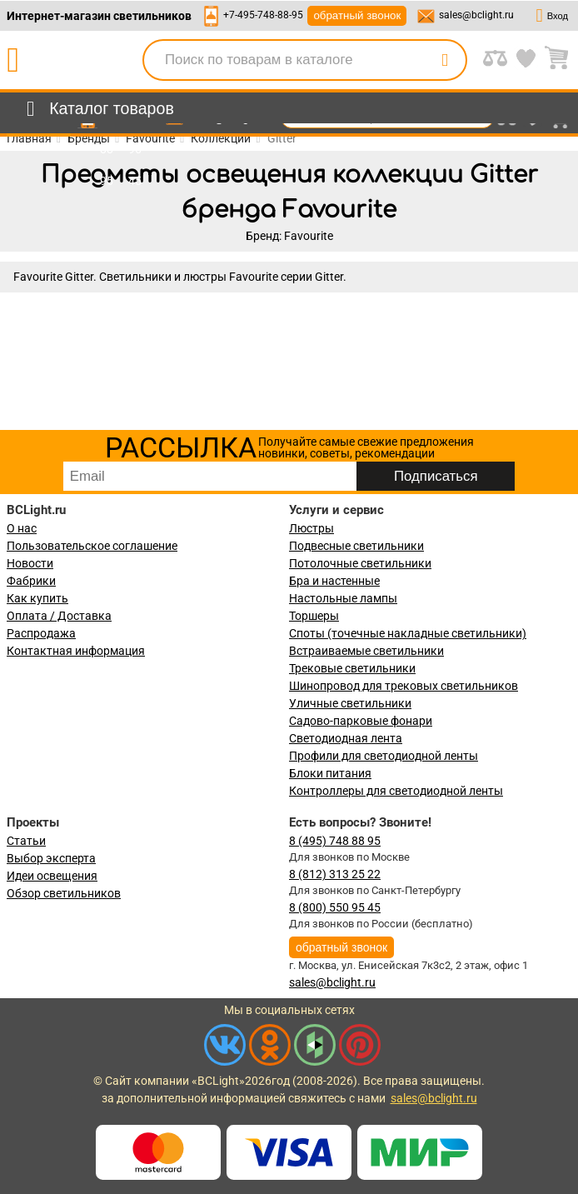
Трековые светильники (352, 668)
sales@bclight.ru (476, 15)
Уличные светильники (350, 703)
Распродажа (41, 633)
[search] (445, 60)
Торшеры (314, 615)
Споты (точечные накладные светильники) (407, 633)
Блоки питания (330, 773)
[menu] (97, 109)
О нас (22, 528)
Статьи (26, 840)
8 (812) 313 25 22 (335, 874)
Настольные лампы (343, 598)
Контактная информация (76, 650)
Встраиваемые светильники (366, 650)
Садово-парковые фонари (360, 720)
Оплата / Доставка (59, 615)
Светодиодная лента (345, 738)
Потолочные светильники (360, 563)
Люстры (311, 528)
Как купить (37, 598)
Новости (30, 563)
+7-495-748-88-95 (263, 15)
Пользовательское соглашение (92, 545)
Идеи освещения (52, 875)
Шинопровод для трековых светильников (403, 685)
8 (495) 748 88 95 (335, 840)
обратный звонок (357, 15)
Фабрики (31, 580)
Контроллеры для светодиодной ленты (396, 790)
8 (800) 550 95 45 (335, 907)
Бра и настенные (334, 580)
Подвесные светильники (356, 545)
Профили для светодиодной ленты (383, 755)
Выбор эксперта (51, 858)
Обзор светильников (64, 893)
